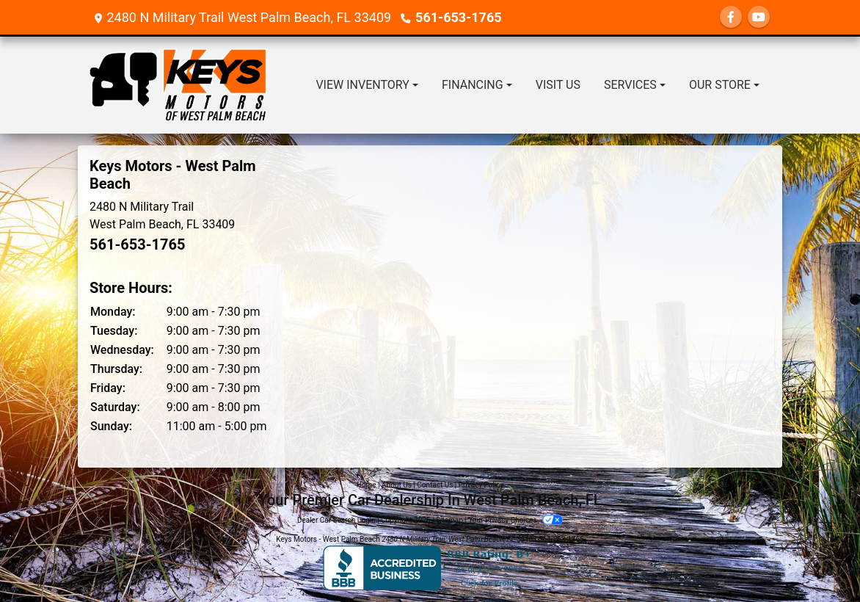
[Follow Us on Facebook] (731, 17)
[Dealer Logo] (178, 85)
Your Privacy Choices (515, 520)
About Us (397, 485)
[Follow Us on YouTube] (759, 17)
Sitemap (449, 520)
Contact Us (435, 485)
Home (366, 485)
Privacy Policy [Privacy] (481, 485)
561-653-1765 (458, 17)
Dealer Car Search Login (336, 520)
